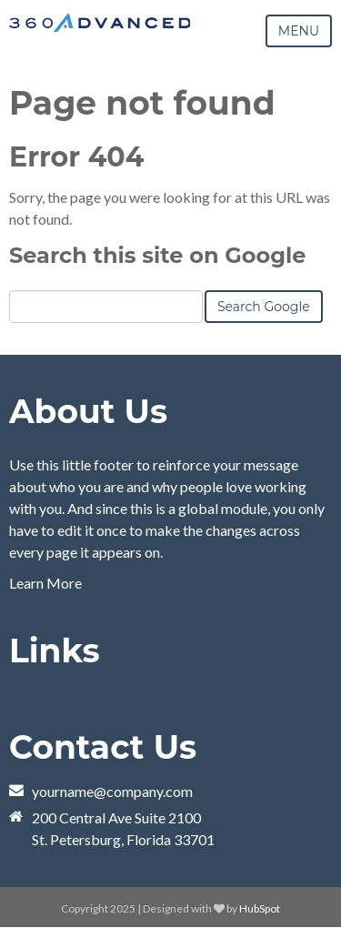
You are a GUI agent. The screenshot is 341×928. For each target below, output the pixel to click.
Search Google (263, 306)
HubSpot (259, 908)
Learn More (45, 582)
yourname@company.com (112, 791)
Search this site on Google (157, 255)
